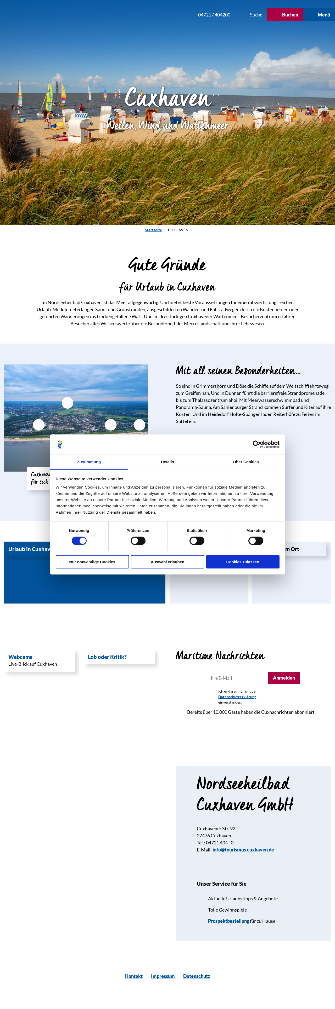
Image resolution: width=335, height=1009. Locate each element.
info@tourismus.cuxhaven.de (243, 850)
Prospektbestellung (228, 921)
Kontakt (134, 976)
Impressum (163, 976)
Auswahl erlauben (167, 561)
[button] (159, 14)
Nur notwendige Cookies (92, 561)
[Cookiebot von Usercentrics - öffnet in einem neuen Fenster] (257, 444)
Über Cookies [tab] (246, 462)
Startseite (153, 230)
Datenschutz (196, 976)
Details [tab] (167, 462)
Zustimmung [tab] (89, 462)
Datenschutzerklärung (237, 696)
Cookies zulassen (242, 561)
